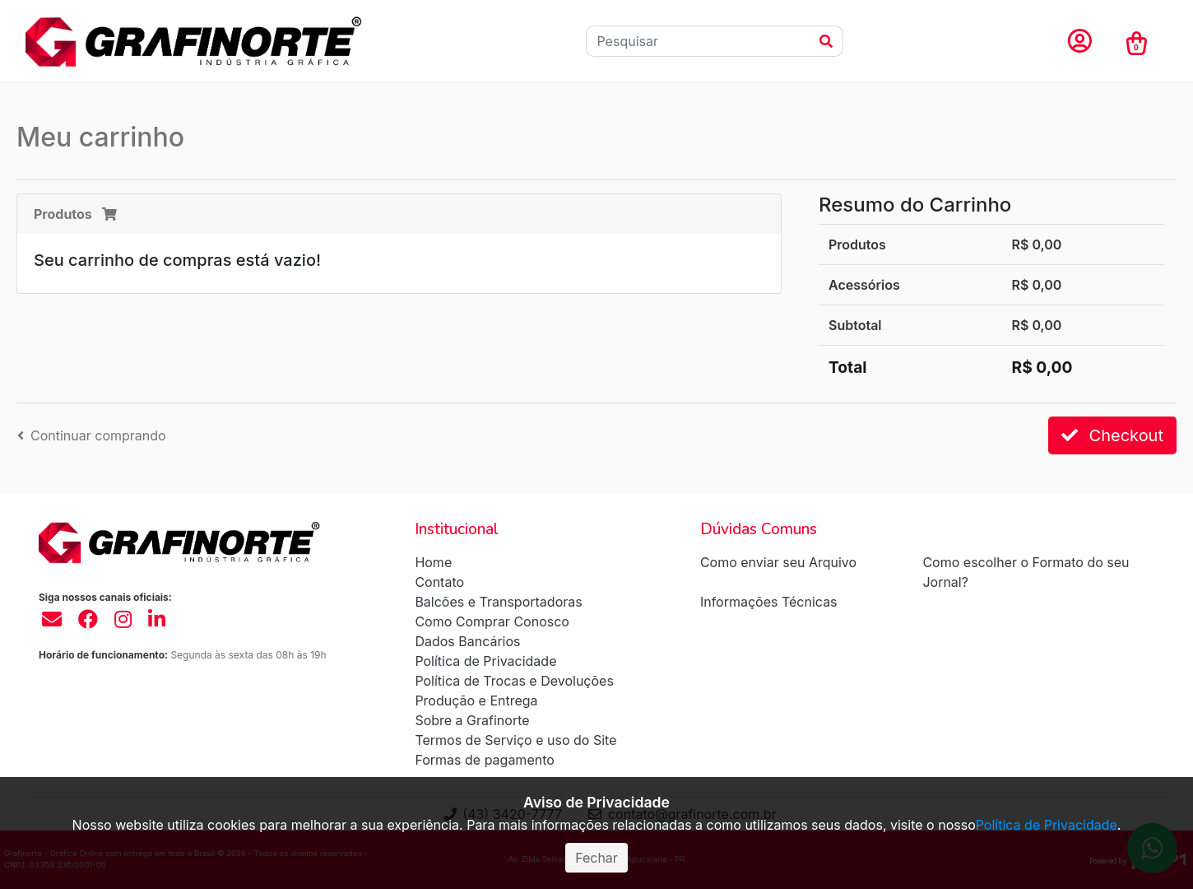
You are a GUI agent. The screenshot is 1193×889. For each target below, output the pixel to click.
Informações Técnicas (769, 601)
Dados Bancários (467, 641)
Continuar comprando (91, 435)
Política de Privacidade (485, 661)
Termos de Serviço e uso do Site (515, 740)
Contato (439, 582)
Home (433, 562)
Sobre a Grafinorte (472, 720)
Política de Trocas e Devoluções (514, 681)
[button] (1079, 42)
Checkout (1112, 435)
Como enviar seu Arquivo (778, 562)
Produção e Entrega (476, 700)
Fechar (596, 857)
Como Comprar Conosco (492, 621)
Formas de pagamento (484, 760)
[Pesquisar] (698, 41)
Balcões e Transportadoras (498, 601)
